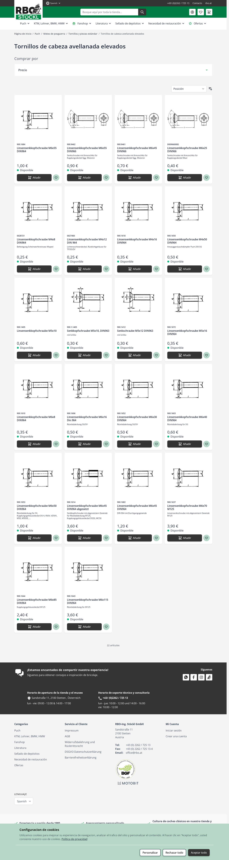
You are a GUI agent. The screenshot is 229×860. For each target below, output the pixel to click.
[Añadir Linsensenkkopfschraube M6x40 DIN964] (184, 444)
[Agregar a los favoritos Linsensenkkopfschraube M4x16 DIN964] (156, 269)
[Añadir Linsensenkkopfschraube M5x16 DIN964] (184, 355)
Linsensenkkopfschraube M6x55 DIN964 (37, 149)
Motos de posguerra (54, 33)
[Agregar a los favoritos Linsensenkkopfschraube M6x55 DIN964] (56, 177)
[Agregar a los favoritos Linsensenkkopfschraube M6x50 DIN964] (56, 538)
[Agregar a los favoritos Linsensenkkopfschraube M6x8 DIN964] (56, 444)
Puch (25, 23)
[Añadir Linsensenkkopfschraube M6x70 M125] (184, 537)
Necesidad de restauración (166, 23)
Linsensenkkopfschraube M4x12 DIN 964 (87, 241)
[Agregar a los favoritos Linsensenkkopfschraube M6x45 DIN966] (156, 177)
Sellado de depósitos (129, 23)
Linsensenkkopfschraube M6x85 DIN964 (37, 601)
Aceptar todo (199, 852)
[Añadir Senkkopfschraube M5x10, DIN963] (84, 355)
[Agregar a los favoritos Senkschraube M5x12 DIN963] (156, 355)
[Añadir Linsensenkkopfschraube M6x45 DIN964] (134, 537)
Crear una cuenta (176, 736)
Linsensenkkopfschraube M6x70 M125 (187, 507)
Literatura (104, 23)
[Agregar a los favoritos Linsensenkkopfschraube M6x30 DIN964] (156, 444)
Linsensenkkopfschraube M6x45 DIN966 (137, 149)
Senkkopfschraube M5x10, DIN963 (88, 330)
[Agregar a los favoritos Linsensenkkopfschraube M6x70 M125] (206, 538)
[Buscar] (142, 12)
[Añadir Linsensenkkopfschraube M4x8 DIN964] (34, 269)
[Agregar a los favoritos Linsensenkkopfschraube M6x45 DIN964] (156, 538)
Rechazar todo (174, 852)
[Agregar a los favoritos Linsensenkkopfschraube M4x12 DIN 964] (106, 269)
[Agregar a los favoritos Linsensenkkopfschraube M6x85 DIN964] (56, 627)
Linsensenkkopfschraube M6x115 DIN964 (87, 601)
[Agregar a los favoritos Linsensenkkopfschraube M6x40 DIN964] (206, 444)
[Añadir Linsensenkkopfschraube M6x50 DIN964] (34, 537)
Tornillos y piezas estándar (82, 33)
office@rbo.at (134, 752)
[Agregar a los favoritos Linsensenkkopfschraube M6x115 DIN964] (106, 627)
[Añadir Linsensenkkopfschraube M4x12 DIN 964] (84, 269)
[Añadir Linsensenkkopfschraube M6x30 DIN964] (134, 444)
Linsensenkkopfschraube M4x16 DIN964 (137, 241)
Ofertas (198, 23)
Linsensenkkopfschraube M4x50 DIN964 (187, 241)
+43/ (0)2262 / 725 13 (178, 3)
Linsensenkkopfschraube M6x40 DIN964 (187, 418)
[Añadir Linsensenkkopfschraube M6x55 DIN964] (34, 177)
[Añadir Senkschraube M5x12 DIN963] (134, 355)
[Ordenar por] (189, 88)
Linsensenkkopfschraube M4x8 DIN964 (36, 241)
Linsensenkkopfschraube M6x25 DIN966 (187, 149)
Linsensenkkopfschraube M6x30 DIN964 (137, 418)
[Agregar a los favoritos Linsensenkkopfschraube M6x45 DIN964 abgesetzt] (106, 538)
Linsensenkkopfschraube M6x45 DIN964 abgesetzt (87, 507)
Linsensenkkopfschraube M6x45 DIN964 (137, 507)
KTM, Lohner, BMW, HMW (51, 23)
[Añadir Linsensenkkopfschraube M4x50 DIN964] (184, 269)
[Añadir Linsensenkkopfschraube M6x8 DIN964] (34, 444)
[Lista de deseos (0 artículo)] (201, 12)
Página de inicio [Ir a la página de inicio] (22, 33)
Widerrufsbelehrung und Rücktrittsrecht (80, 744)
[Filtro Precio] (113, 70)
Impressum (72, 730)
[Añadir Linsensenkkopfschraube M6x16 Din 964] (84, 444)
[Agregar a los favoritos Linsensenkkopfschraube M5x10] (56, 355)
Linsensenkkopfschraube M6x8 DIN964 (36, 418)
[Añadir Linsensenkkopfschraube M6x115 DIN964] (84, 626)
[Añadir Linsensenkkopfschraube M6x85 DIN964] (34, 626)
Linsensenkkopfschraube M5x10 (37, 330)
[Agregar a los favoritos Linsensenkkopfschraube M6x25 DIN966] (206, 177)
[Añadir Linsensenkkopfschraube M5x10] (34, 355)
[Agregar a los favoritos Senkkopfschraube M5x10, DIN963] (106, 355)
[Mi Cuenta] (192, 12)
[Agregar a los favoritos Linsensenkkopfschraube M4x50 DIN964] (206, 269)
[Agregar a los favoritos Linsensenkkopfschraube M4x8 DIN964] (56, 269)
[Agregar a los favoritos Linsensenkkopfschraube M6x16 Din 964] (106, 444)
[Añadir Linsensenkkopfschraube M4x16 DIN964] (134, 269)
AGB (67, 736)
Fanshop (82, 23)
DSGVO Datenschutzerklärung (83, 752)
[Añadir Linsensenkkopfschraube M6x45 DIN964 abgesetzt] (84, 537)
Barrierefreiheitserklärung (80, 757)
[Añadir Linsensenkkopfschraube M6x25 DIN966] (184, 177)
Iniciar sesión (174, 730)
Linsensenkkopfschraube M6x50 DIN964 (37, 507)
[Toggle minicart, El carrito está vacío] (209, 12)
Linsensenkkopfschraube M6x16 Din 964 (87, 418)
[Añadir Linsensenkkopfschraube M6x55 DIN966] (84, 177)
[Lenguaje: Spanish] (53, 3)
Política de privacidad (74, 839)
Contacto (197, 3)
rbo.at (208, 3)
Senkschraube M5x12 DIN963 (135, 330)
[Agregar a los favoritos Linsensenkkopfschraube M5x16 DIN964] (206, 355)
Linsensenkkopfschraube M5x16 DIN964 (187, 332)
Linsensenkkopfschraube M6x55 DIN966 (87, 149)
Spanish (22, 801)
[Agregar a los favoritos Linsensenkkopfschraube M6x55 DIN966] (106, 177)
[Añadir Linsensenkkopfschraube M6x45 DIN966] (134, 177)
